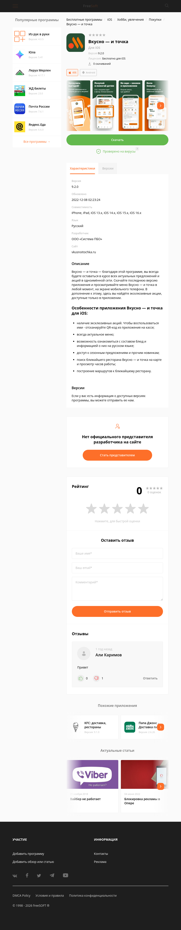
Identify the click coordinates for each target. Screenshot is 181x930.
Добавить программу (28, 854)
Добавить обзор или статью (33, 862)
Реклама (100, 862)
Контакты (101, 854)
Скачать (117, 140)
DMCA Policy (21, 895)
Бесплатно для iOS (113, 58)
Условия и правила (50, 895)
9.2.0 (96, 53)
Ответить (150, 678)
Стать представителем (117, 455)
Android (88, 72)
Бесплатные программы (84, 19)
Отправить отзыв (117, 611)
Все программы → (36, 141)
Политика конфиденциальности (93, 895)
